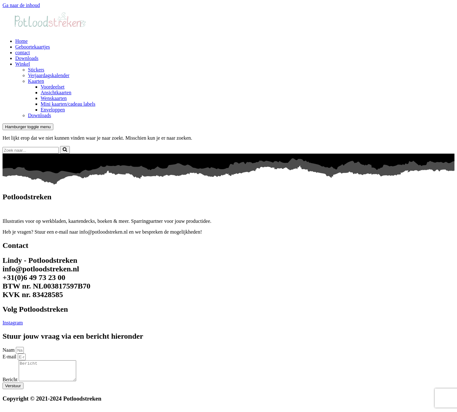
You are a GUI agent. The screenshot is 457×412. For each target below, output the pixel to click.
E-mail (10, 356)
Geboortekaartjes (32, 47)
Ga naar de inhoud (21, 5)
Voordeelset (52, 87)
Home (21, 41)
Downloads (26, 58)
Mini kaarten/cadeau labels (68, 104)
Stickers (36, 69)
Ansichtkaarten (56, 92)
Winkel (22, 64)
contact (22, 52)
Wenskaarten (54, 98)
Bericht (11, 383)
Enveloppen (53, 109)
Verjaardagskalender (49, 75)
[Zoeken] (31, 150)
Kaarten (36, 81)
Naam (9, 350)
